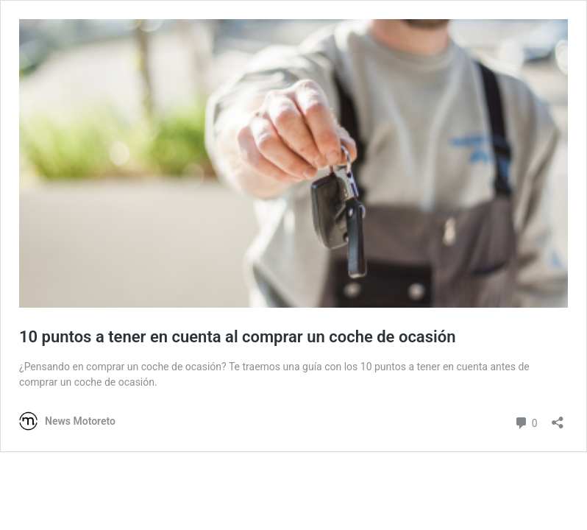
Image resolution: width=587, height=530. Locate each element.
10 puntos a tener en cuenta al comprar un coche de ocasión (237, 337)
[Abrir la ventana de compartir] (557, 417)
